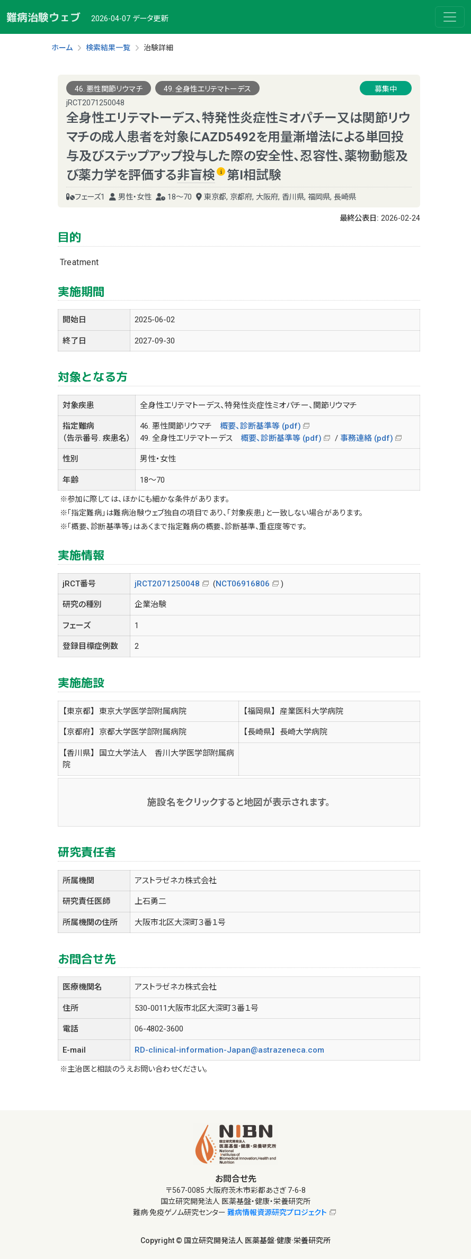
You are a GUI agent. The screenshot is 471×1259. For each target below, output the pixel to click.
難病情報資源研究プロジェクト (277, 1212)
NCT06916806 (243, 583)
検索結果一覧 (108, 47)
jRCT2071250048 (167, 583)
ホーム (62, 47)
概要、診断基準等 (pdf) (260, 426)
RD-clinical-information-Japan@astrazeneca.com (229, 1050)
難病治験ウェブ (43, 17)
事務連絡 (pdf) (366, 438)
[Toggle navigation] (450, 17)
